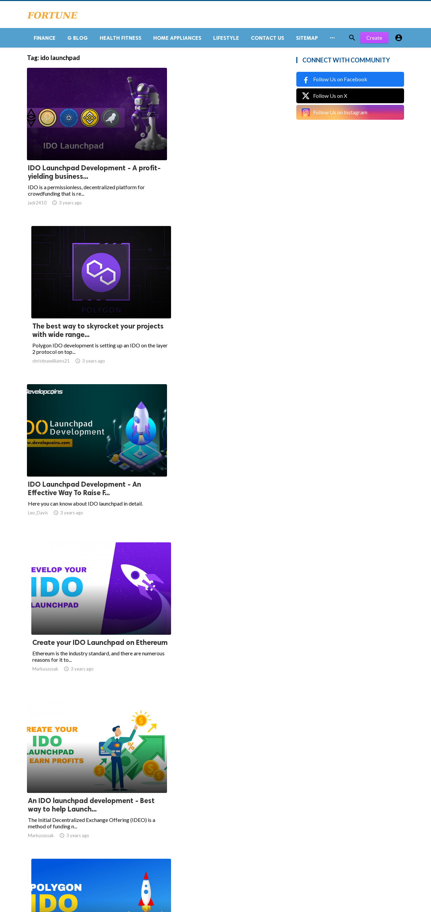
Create (374, 40)
